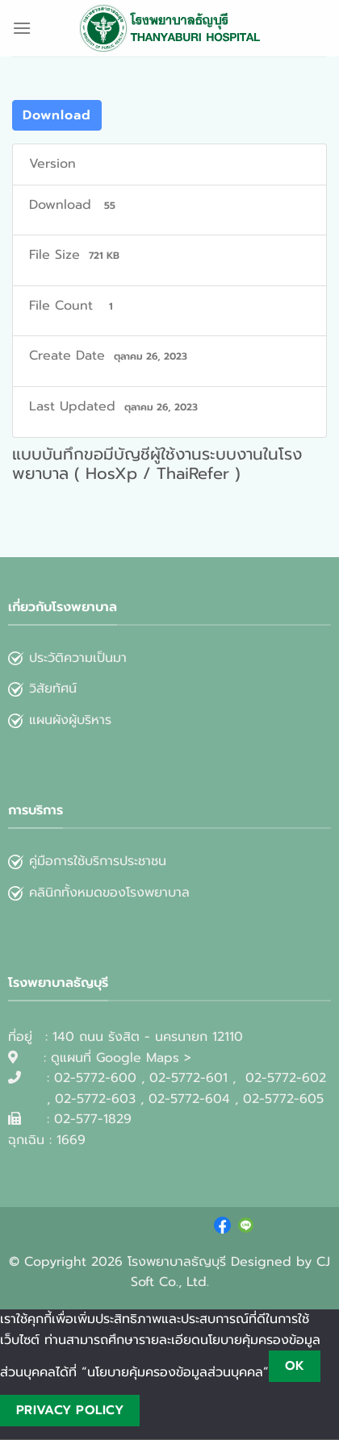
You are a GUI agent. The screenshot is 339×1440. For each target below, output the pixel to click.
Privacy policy (70, 1410)
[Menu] (21, 28)
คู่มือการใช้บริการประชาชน (97, 861)
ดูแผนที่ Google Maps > (121, 1058)
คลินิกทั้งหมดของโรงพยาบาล (99, 892)
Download (57, 115)
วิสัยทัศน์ (42, 688)
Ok (295, 1365)
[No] (167, 1410)
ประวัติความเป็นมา (78, 658)
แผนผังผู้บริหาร (59, 720)
